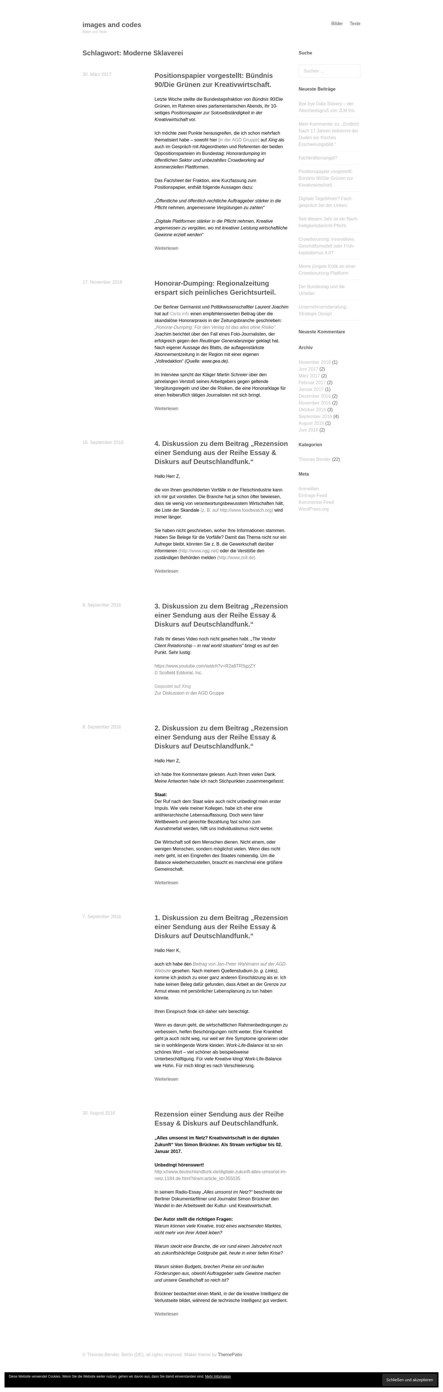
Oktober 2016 (312, 409)
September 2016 (315, 416)
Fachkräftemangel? (318, 158)
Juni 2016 (308, 430)
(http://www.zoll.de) (235, 557)
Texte (355, 23)
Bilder (337, 23)
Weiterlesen (166, 248)
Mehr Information (218, 1376)
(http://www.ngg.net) (198, 550)
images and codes (111, 25)
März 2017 (309, 375)
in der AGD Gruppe (239, 139)
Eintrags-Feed (313, 495)
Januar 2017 (311, 389)
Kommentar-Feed (316, 502)
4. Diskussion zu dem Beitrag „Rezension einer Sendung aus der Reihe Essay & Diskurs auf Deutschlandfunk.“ (221, 452)
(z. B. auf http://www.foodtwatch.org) (237, 510)
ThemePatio (230, 1354)
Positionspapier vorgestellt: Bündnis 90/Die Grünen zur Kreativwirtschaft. (326, 178)
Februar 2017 (312, 382)
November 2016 (315, 402)
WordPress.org (314, 509)
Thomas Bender (315, 459)
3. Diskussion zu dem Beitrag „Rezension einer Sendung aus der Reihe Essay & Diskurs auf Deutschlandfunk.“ (221, 615)
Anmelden (309, 488)
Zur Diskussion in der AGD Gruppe (189, 693)
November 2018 (315, 362)
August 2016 (311, 423)
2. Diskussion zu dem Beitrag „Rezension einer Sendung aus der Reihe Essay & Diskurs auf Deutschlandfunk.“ (221, 737)
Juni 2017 (308, 369)
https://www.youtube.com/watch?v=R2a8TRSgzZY (205, 666)
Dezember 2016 (315, 396)
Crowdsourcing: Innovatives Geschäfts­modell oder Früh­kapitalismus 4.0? (327, 246)
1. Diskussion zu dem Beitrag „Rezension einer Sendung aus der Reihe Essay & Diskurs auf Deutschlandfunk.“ (221, 927)
